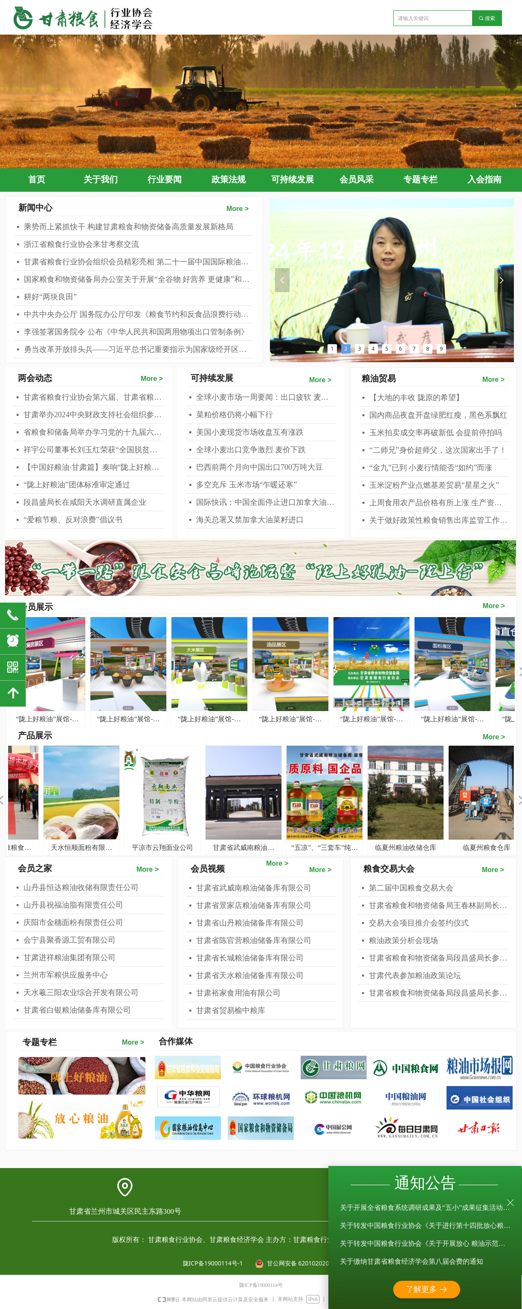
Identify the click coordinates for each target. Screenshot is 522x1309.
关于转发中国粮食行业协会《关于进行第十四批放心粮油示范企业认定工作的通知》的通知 (425, 1226)
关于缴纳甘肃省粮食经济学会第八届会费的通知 (411, 1262)
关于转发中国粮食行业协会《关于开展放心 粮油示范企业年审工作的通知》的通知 (425, 1244)
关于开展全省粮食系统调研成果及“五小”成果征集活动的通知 (425, 1208)
